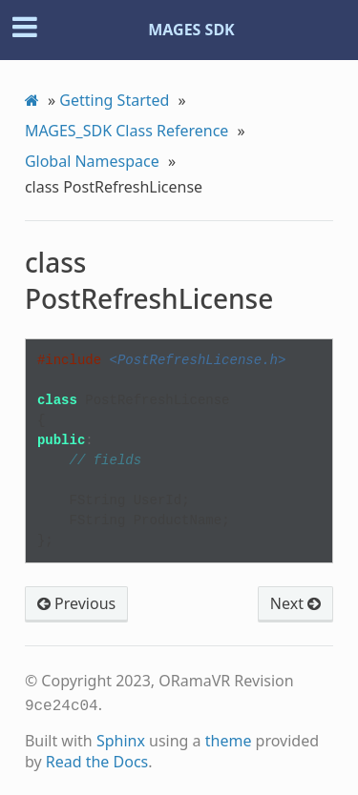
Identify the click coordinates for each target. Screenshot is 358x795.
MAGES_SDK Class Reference (127, 130)
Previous (76, 603)
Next (295, 603)
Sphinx (120, 738)
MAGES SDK (191, 29)
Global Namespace (92, 161)
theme (228, 738)
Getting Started (114, 100)
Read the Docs (97, 759)
